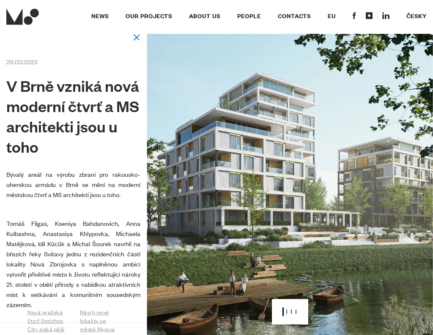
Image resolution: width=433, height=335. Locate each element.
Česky (416, 16)
